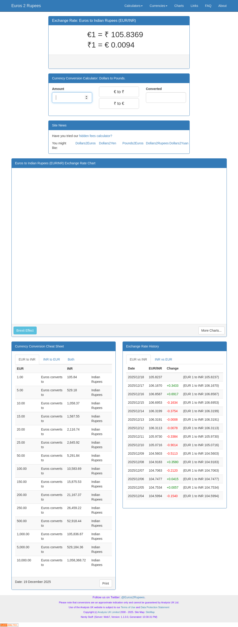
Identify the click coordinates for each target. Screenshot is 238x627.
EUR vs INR (138, 359)
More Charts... (211, 330)
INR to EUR (51, 359)
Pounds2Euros (132, 143)
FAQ (208, 6)
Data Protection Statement (155, 607)
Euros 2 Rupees (26, 5)
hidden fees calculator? (95, 136)
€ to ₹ (119, 92)
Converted (154, 89)
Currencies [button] (158, 6)
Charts (179, 6)
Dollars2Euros (86, 143)
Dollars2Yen (107, 143)
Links (194, 6)
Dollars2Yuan (178, 143)
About (222, 6)
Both (71, 359)
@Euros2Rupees (133, 597)
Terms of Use (128, 607)
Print (105, 583)
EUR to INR (27, 359)
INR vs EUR (163, 359)
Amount (58, 89)
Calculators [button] (133, 6)
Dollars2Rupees (157, 143)
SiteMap (150, 612)
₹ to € (119, 103)
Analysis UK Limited (109, 612)
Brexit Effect (25, 330)
